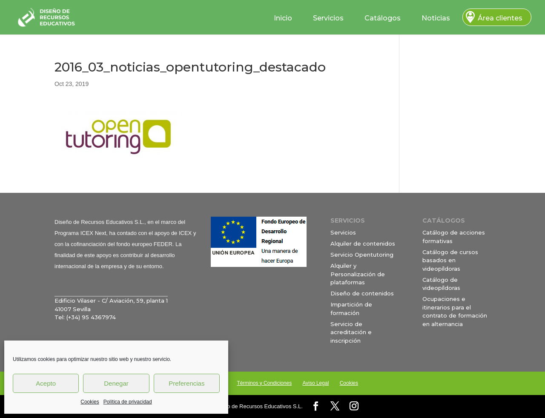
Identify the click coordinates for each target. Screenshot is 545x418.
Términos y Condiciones (264, 383)
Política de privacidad (127, 402)
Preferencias (186, 383)
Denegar (116, 383)
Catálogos (382, 18)
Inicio (283, 18)
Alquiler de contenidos (362, 243)
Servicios (328, 18)
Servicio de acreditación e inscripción (351, 332)
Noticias (436, 18)
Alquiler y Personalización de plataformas (357, 274)
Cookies (89, 402)
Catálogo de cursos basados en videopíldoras (450, 260)
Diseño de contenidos (362, 293)
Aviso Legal (315, 383)
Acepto (46, 383)
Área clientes (500, 18)
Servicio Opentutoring (361, 254)
